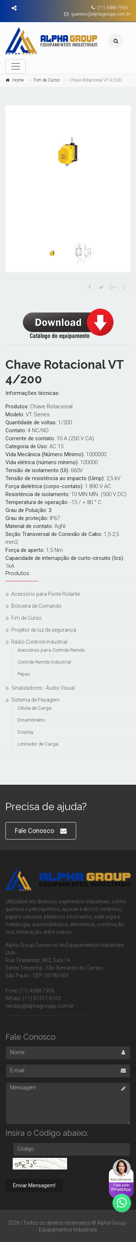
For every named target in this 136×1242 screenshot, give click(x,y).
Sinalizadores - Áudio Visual (43, 688)
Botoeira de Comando (36, 606)
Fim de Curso (46, 80)
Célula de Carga (34, 708)
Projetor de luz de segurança (43, 630)
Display (25, 732)
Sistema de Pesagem (35, 700)
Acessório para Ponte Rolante (45, 594)
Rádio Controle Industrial (39, 642)
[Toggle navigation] (15, 66)
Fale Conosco (41, 830)
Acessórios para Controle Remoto (51, 650)
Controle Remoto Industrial (44, 662)
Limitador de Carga (37, 744)
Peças (23, 674)
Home (18, 80)
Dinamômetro (31, 720)
